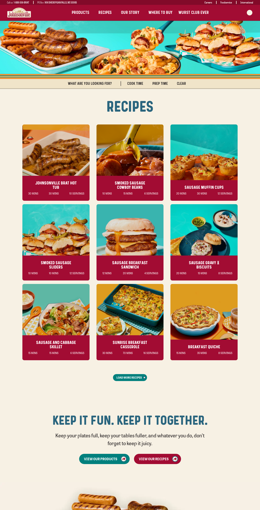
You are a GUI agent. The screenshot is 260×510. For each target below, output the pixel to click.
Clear (183, 84)
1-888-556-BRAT (21, 2)
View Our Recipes (158, 459)
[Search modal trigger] (249, 12)
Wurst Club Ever (193, 12)
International (246, 2)
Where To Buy (160, 12)
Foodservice (226, 2)
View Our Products (105, 459)
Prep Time (161, 84)
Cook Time (136, 84)
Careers (208, 2)
